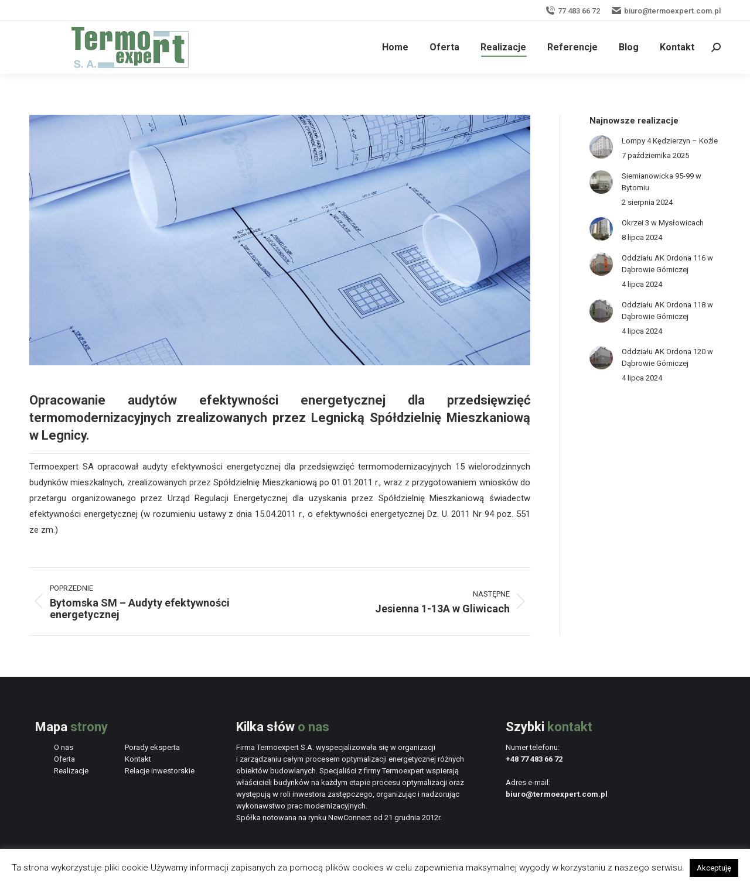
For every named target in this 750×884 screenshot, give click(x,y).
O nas (63, 747)
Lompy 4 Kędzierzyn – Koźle (670, 140)
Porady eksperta (152, 747)
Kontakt (138, 759)
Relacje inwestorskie (160, 770)
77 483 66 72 (573, 10)
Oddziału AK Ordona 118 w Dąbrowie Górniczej (667, 310)
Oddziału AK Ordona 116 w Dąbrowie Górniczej (667, 263)
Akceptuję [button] (714, 868)
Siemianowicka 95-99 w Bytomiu (661, 182)
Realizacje (71, 770)
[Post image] (601, 147)
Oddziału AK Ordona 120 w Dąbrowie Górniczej (667, 357)
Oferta (64, 759)
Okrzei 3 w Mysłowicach (663, 222)
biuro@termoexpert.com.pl (666, 10)
